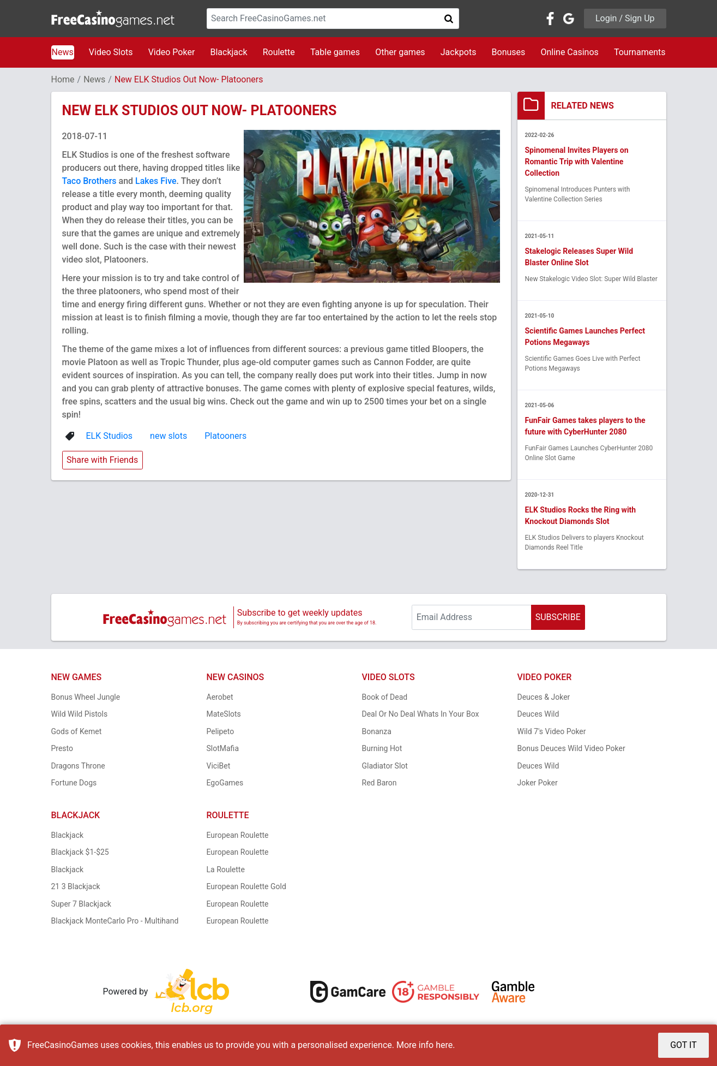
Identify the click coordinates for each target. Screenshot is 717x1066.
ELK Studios (109, 436)
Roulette (279, 52)
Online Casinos (569, 52)
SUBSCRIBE (558, 617)
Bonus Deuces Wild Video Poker (571, 748)
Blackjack (228, 52)
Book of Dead (385, 697)
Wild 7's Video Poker (551, 731)
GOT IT (683, 1045)
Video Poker (171, 52)
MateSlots (224, 714)
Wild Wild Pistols (79, 714)
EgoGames (225, 782)
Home (63, 79)
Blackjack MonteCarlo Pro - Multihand (115, 920)
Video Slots (111, 52)
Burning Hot (382, 748)
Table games (335, 52)
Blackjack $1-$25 (80, 852)
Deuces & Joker (543, 697)
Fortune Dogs (74, 782)
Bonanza (376, 731)
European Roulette (238, 835)
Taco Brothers (89, 181)
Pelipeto (220, 731)
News (63, 52)
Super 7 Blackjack (81, 904)
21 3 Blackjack (75, 886)
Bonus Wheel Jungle (85, 697)
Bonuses (509, 52)
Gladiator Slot (385, 765)
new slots (168, 436)
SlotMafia (223, 748)
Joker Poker (537, 782)
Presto (62, 748)
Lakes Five (156, 181)
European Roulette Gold (246, 886)
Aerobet (220, 697)
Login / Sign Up (625, 18)
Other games (400, 52)
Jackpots (459, 52)
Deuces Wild (538, 714)
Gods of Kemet (76, 731)
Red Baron (379, 782)
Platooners (225, 436)
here (444, 1045)
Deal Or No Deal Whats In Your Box (420, 714)
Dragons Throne (78, 765)
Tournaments (640, 52)
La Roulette (226, 869)
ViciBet (219, 765)
